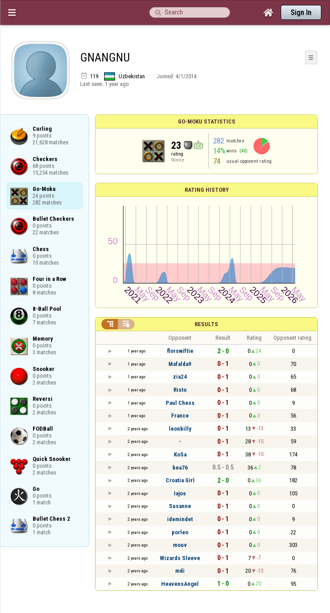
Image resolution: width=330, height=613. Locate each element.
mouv (180, 545)
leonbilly (180, 428)
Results (206, 324)
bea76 (180, 467)
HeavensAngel (180, 583)
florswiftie (180, 350)
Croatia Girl (180, 480)
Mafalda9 (179, 364)
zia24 (180, 376)
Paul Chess (180, 402)
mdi (180, 570)
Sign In (301, 12)
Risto (180, 389)
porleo (180, 532)
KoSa (180, 454)
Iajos (180, 493)
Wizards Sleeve (180, 558)
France (180, 415)
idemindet (180, 519)
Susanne (180, 506)
